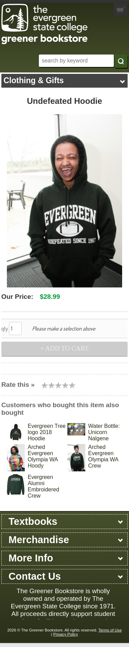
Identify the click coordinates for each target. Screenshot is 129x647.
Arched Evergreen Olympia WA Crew (103, 456)
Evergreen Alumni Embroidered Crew (43, 486)
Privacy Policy (65, 634)
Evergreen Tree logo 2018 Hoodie (46, 432)
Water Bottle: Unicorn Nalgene (104, 432)
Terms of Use (110, 630)
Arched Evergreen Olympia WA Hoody (42, 456)
